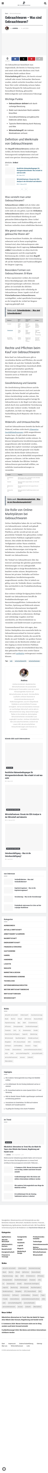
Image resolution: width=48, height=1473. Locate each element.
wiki (11, 661)
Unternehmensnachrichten (15, 985)
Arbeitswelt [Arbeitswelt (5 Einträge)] (24, 1015)
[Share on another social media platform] (39, 59)
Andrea (15, 28)
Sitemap (39, 1343)
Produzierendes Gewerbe (14, 977)
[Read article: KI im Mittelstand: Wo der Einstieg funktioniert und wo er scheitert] (8, 1196)
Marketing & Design (12, 972)
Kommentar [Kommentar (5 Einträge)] (27, 1030)
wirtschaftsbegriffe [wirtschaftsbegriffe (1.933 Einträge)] (22, 1053)
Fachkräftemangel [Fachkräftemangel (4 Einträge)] (32, 1026)
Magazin (9, 767)
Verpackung (10, 330)
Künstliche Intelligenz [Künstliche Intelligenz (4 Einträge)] (12, 1034)
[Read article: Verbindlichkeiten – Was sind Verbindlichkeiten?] (8, 881)
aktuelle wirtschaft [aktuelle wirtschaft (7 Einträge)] (11, 1015)
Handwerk (8, 959)
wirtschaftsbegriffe (20, 661)
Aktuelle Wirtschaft (13, 930)
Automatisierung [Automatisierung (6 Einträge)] (36, 1015)
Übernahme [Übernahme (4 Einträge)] (8, 1061)
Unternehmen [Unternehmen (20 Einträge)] (17, 1049)
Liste (28, 1346)
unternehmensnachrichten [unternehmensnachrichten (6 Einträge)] (32, 1049)
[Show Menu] (3, 3)
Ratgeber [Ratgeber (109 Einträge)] (8, 1042)
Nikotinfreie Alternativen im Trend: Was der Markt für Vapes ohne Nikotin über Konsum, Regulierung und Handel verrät (22, 1149)
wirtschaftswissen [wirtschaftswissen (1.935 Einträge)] (11, 1057)
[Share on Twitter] (23, 59)
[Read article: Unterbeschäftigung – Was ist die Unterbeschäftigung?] (24, 837)
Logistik (7, 964)
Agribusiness (9, 925)
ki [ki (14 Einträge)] (19, 1030)
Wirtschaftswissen (15, 13)
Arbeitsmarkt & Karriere (14, 934)
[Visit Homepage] (24, 3)
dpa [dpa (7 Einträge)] (19, 1022)
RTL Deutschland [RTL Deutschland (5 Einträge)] (19, 1042)
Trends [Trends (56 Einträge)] (7, 1049)
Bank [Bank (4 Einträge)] (6, 1019)
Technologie (9, 981)
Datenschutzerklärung (26, 1343)
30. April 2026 (16, 1154)
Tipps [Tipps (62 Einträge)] (35, 1045)
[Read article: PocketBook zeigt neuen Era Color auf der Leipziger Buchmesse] (8, 907)
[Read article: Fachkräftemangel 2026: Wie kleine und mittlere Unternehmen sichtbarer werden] (8, 1179)
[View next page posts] (26, 189)
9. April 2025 (9, 859)
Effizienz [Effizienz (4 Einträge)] (8, 1026)
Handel (7, 955)
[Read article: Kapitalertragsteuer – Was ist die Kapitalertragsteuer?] (8, 890)
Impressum (12, 1343)
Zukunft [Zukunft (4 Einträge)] (30, 1057)
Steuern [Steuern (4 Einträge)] (28, 1045)
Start (6, 13)
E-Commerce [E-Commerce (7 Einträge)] (33, 1022)
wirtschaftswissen (34, 661)
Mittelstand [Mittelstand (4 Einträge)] (9, 1038)
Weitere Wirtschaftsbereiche (16, 989)
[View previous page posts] (22, 189)
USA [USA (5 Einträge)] (6, 1053)
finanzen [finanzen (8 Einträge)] (8, 1030)
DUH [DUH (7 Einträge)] (24, 1022)
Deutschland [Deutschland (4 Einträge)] (38, 1019)
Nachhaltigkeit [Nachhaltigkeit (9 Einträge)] (20, 1038)
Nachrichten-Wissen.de (37, 1228)
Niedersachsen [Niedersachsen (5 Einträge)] (33, 1038)
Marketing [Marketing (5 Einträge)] (33, 1034)
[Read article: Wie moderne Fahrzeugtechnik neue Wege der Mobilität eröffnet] (8, 1187)
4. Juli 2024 (24, 28)
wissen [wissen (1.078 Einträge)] (22, 1057)
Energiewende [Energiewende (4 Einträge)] (18, 1026)
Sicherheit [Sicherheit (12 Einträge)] (37, 1042)
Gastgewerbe (9, 951)
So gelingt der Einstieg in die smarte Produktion (20, 1109)
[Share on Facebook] (15, 59)
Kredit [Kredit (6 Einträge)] (36, 1030)
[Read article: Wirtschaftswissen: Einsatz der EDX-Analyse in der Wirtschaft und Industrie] (10, 181)
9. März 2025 (21, 175)
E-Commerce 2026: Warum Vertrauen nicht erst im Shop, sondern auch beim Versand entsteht (28, 1170)
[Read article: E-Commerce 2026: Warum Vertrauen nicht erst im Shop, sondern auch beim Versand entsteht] (8, 1169)
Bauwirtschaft (10, 938)
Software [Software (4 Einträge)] (8, 1045)
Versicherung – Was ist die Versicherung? (28, 897)
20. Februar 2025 (22, 184)
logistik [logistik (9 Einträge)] (24, 1034)
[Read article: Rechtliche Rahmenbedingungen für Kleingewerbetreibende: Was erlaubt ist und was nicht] (10, 171)
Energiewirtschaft (12, 942)
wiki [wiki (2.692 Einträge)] (12, 1053)
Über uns (4, 1346)
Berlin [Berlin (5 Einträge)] (13, 1019)
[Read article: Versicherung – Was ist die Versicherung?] (8, 899)
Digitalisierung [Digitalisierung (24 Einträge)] (10, 1022)
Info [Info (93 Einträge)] (15, 1030)
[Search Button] (45, 3)
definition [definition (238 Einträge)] (28, 1019)
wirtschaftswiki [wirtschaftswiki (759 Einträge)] (37, 1053)
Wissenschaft (10, 998)
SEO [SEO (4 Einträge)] (29, 1042)
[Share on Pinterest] (31, 59)
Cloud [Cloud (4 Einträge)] (20, 1019)
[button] (4, 1469)
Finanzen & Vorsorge (13, 947)
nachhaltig (20, 653)
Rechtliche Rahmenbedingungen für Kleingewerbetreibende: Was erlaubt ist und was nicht (29, 170)
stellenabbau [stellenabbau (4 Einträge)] (18, 1045)
